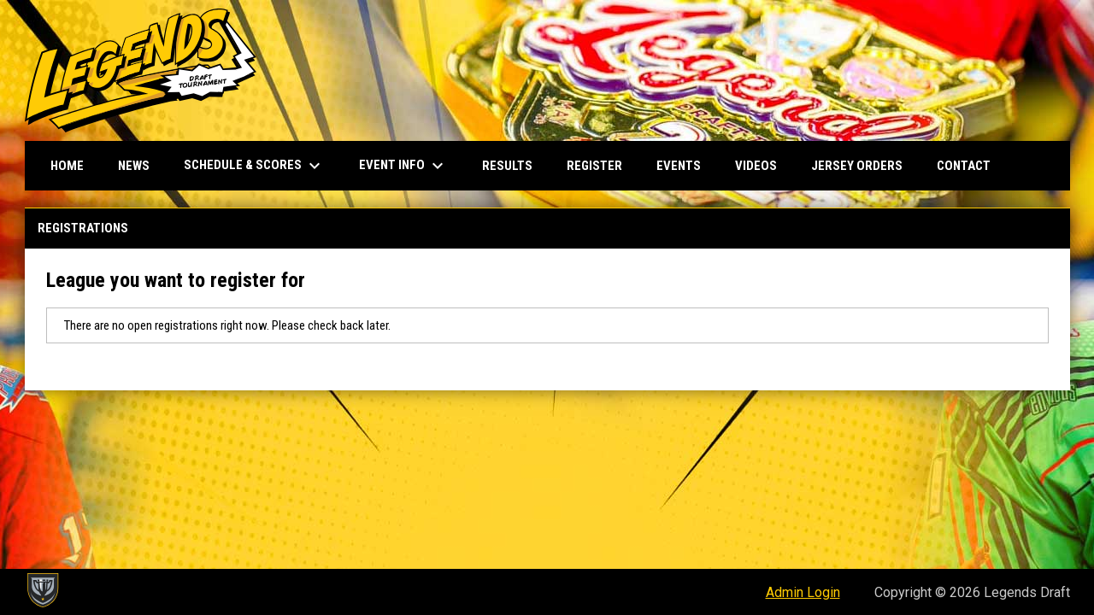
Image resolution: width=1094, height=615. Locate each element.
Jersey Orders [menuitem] (857, 165)
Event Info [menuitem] (403, 165)
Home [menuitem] (67, 165)
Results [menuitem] (507, 165)
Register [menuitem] (594, 165)
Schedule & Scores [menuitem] (254, 165)
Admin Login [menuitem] (803, 592)
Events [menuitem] (678, 165)
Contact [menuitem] (964, 165)
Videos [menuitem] (756, 165)
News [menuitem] (134, 165)
